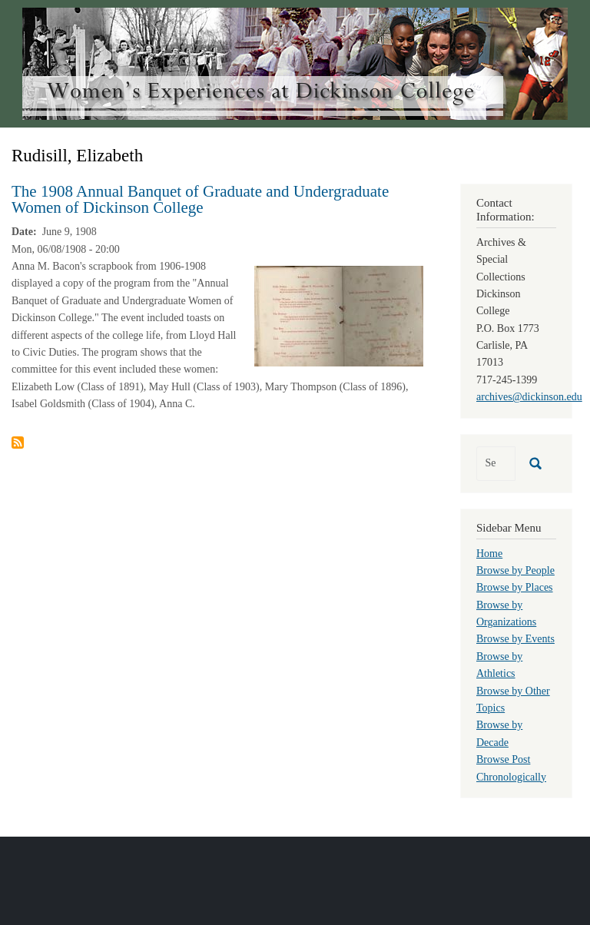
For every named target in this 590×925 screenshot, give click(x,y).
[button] (338, 315)
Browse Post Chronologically (511, 768)
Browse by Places (514, 587)
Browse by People (515, 570)
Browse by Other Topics (513, 699)
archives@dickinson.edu (529, 397)
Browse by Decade (499, 733)
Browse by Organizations (506, 613)
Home (489, 553)
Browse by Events (515, 639)
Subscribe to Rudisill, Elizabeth (18, 442)
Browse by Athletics (499, 665)
